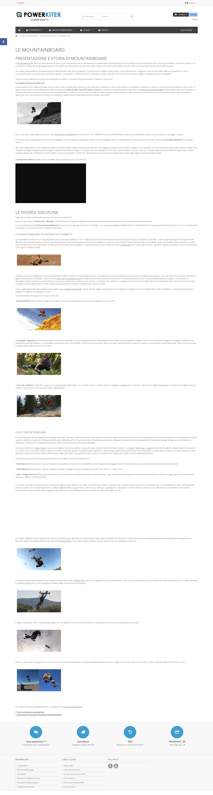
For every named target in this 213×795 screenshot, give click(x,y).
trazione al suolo (64, 134)
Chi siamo (21, 774)
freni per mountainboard (68, 278)
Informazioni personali (73, 782)
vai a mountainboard (73, 706)
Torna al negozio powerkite (30, 712)
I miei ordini (68, 765)
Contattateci (22, 765)
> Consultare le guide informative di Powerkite (38, 714)
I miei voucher (69, 787)
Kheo (59, 139)
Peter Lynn (80, 580)
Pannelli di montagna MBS (151, 89)
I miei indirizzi (69, 778)
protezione (126, 244)
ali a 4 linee (41, 448)
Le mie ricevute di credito (74, 774)
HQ (53, 622)
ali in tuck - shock (144, 448)
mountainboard (24, 63)
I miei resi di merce (71, 770)
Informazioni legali (25, 770)
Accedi (194, 19)
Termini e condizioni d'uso (28, 778)
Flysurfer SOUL (64, 541)
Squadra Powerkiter (26, 787)
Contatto (21, 3)
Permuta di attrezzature (27, 782)
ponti (106, 147)
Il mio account (69, 759)
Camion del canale (73, 289)
